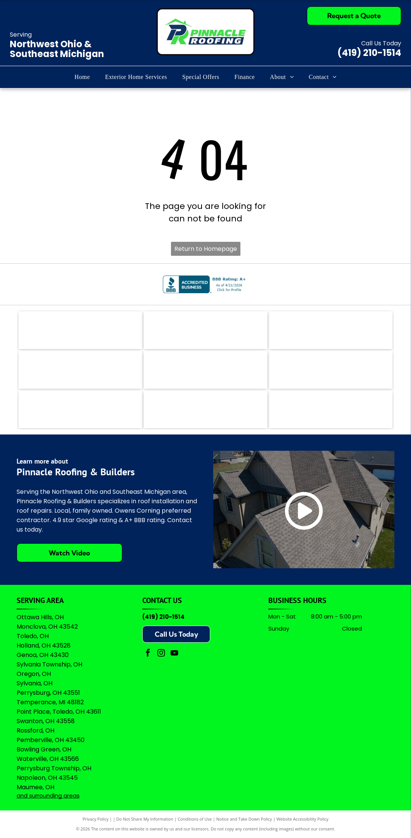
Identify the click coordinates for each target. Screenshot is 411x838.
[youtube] (174, 653)
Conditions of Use (195, 819)
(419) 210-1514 (369, 52)
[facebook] (148, 653)
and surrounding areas (48, 795)
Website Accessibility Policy (302, 819)
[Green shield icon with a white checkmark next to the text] (331, 370)
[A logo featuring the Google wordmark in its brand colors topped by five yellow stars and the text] (331, 409)
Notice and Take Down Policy (244, 819)
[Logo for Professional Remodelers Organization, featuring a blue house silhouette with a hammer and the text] (80, 409)
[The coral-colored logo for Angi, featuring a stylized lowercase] (205, 330)
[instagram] (161, 653)
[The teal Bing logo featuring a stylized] (331, 330)
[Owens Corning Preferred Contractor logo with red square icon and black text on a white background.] (205, 409)
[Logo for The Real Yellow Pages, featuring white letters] (80, 370)
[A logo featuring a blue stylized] (205, 370)
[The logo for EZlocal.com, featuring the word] (80, 330)
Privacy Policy (96, 819)
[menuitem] (82, 77)
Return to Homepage (205, 248)
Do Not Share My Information (144, 819)
